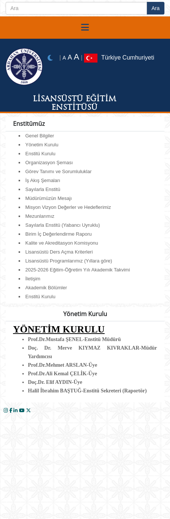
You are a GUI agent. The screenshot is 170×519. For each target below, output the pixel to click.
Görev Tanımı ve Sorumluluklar (58, 171)
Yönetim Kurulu (41, 144)
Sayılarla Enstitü (42, 189)
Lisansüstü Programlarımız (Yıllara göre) (68, 261)
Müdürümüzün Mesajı (48, 198)
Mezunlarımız (39, 216)
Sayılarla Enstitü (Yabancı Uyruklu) (62, 225)
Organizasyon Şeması (49, 162)
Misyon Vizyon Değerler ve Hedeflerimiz (68, 207)
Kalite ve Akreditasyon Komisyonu (61, 243)
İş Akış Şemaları (42, 180)
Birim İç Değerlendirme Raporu (58, 234)
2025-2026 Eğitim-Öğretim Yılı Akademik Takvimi (77, 270)
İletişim (32, 278)
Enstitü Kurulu (40, 153)
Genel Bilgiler (39, 135)
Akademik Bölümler (46, 287)
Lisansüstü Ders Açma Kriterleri (59, 252)
